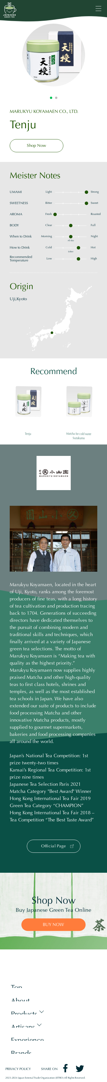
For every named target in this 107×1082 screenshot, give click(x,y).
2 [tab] (56, 98)
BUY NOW (53, 925)
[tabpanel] (53, 55)
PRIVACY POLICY (18, 1069)
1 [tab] (51, 98)
